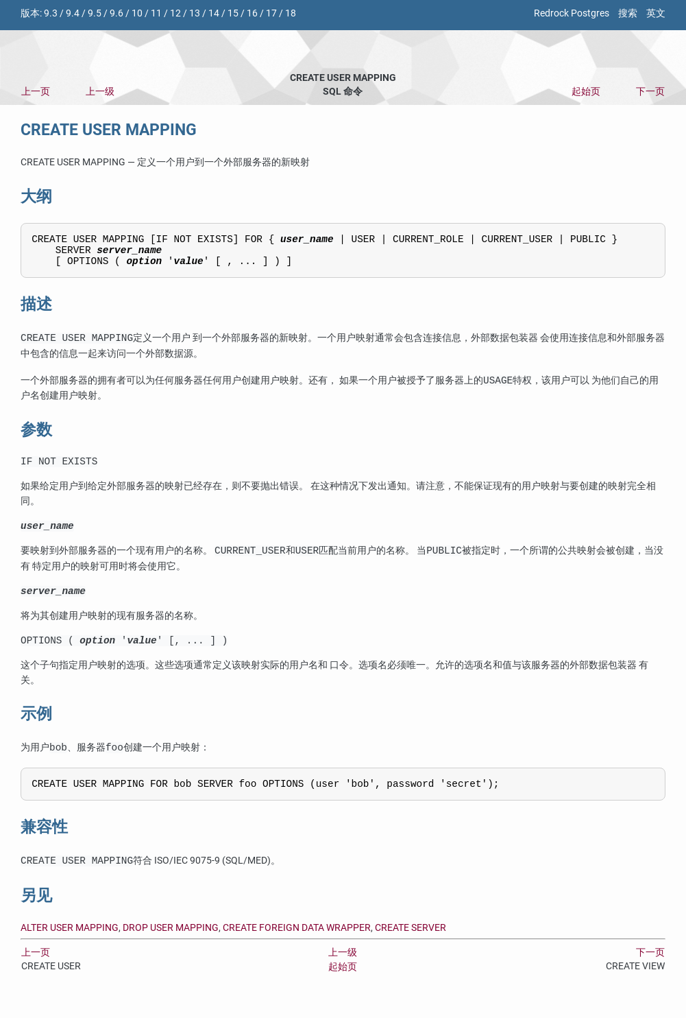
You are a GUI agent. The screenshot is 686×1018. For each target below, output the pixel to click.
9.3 (51, 13)
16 (252, 13)
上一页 (35, 91)
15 (233, 13)
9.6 (116, 13)
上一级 (100, 91)
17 (271, 13)
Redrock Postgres (571, 13)
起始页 (586, 91)
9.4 (72, 13)
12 (175, 13)
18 (290, 13)
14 (213, 13)
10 (137, 13)
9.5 (94, 13)
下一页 (650, 91)
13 (194, 13)
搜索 (627, 13)
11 (156, 13)
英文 (655, 13)
